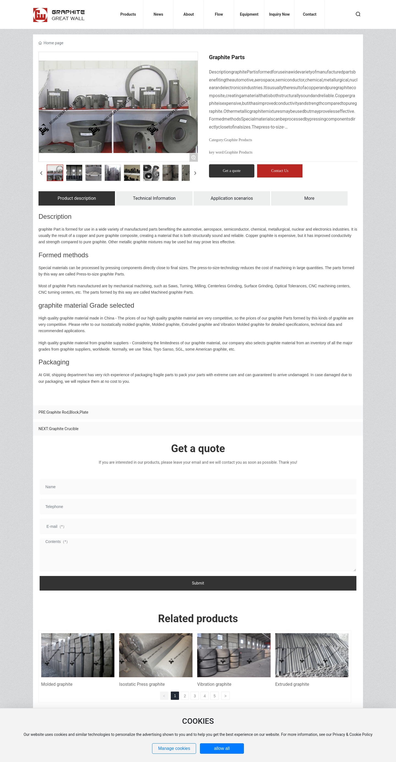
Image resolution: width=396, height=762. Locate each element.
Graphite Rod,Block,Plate (67, 412)
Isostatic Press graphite (142, 684)
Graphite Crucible (63, 429)
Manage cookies (174, 748)
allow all (222, 748)
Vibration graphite (214, 684)
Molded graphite (57, 684)
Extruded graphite (292, 684)
